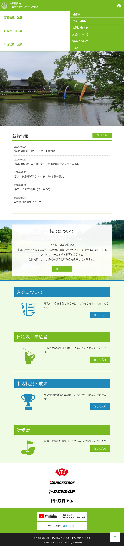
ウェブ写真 (79, 21)
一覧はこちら (102, 135)
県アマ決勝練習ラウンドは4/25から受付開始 (39, 176)
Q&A (75, 48)
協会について (80, 41)
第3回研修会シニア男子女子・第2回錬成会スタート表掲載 (46, 163)
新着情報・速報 (13, 17)
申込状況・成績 (13, 45)
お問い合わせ (80, 27)
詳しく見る (62, 269)
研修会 (76, 14)
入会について (80, 34)
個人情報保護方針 (41, 538)
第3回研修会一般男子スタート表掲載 (35, 151)
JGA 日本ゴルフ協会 (61, 538)
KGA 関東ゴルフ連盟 (81, 538)
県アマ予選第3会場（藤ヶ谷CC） (33, 189)
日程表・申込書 (13, 31)
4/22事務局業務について (27, 202)
